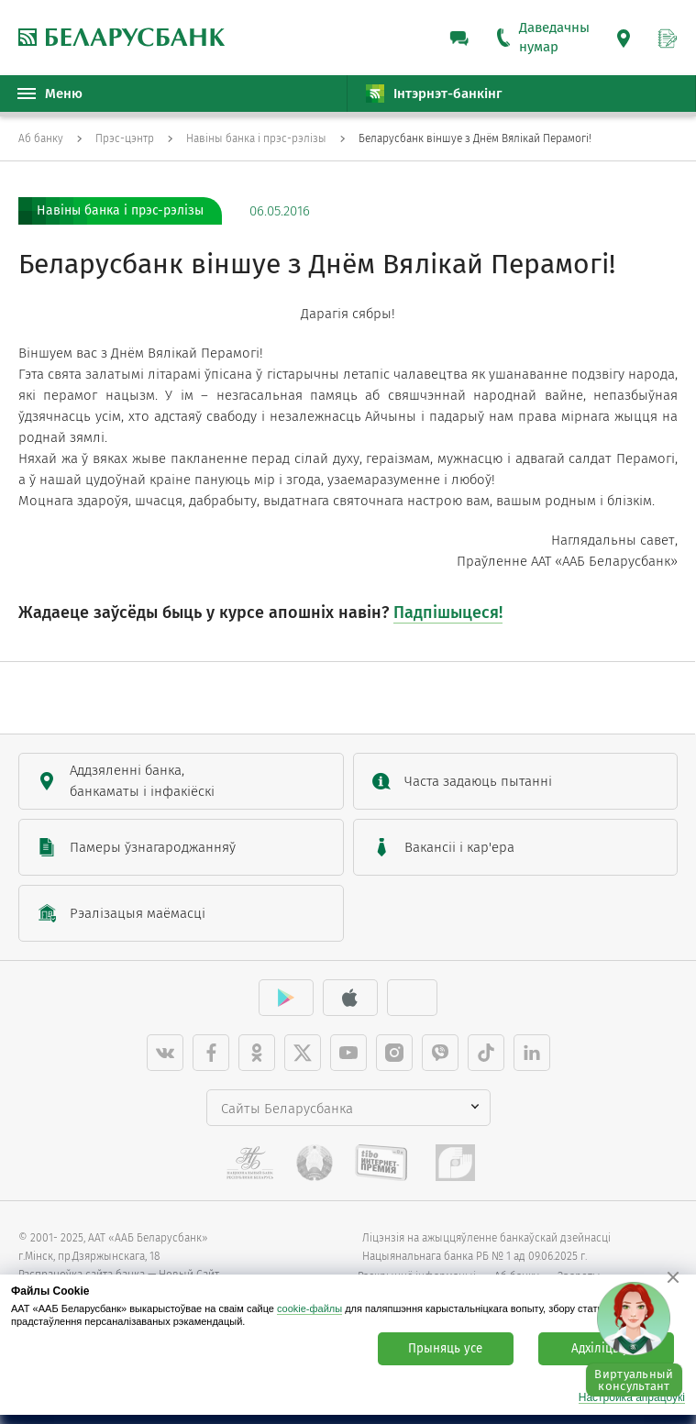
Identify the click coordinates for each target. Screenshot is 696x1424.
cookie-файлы (309, 1308)
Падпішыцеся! (448, 612)
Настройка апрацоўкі (632, 1398)
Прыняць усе (445, 1348)
